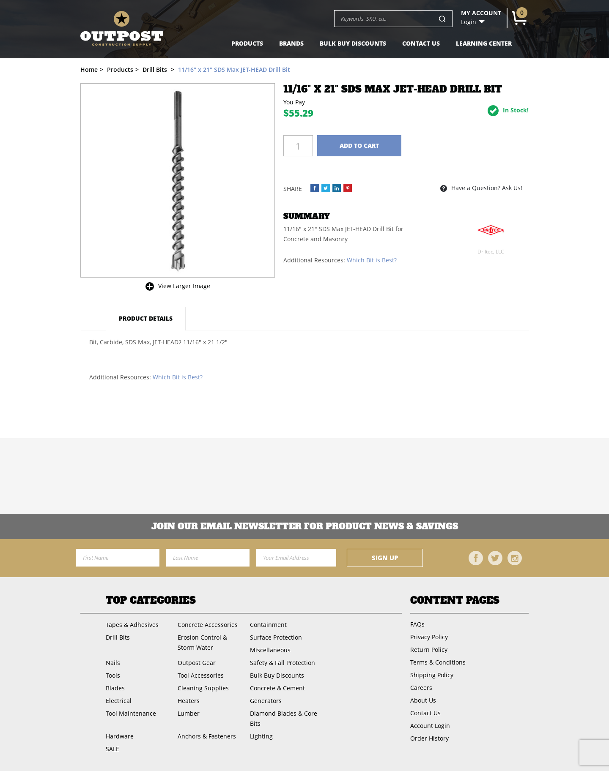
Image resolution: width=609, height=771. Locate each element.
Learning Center (484, 43)
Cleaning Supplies (203, 688)
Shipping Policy (431, 675)
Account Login (430, 726)
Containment (268, 625)
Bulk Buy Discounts (353, 43)
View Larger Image (184, 286)
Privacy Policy (429, 637)
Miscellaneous (270, 650)
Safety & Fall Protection (282, 663)
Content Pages (454, 600)
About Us (423, 700)
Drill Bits (118, 637)
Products (247, 43)
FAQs (417, 624)
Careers (421, 688)
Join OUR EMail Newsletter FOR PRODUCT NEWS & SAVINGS (304, 526)
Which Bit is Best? (372, 260)
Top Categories (151, 600)
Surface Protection (276, 637)
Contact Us (421, 43)
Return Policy (428, 650)
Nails (113, 663)
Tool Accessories (201, 675)
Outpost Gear (197, 663)
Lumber (189, 713)
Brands (291, 43)
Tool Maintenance (131, 713)
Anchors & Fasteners (207, 736)
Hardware (120, 736)
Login (468, 22)
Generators (266, 701)
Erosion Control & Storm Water (202, 642)
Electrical (119, 701)
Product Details (146, 318)
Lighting (261, 736)
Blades (115, 688)
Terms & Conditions (438, 662)
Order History (429, 738)
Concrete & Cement (277, 688)
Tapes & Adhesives (132, 625)
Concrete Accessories (208, 625)
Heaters (189, 701)
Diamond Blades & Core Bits (283, 718)
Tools (113, 675)
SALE (112, 749)
